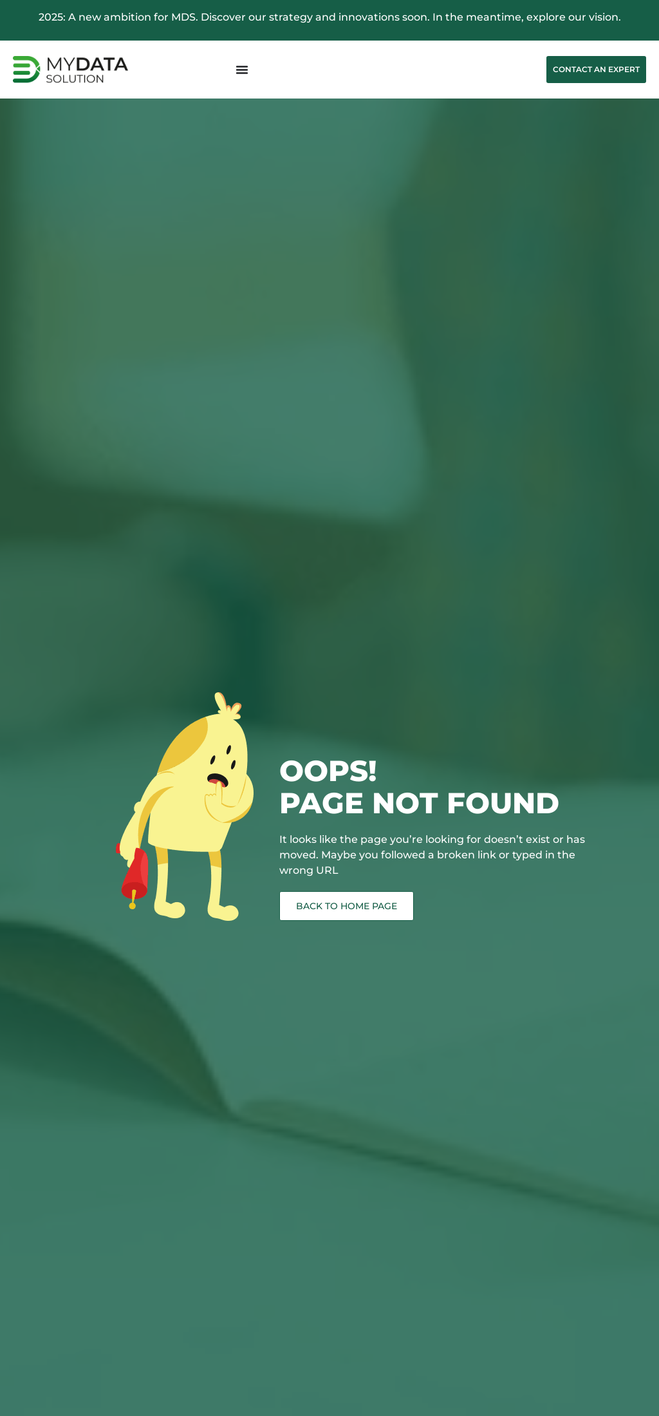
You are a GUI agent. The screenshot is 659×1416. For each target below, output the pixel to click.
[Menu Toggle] (242, 69)
